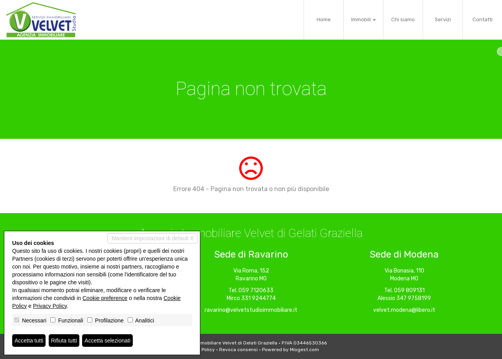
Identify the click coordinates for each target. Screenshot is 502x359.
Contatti (483, 19)
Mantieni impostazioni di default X (153, 238)
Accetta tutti (29, 340)
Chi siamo (403, 19)
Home (324, 19)
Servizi (443, 19)
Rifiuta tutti (64, 340)
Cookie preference (104, 298)
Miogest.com (304, 349)
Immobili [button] (363, 19)
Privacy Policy (50, 306)
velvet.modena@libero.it (404, 310)
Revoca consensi (238, 349)
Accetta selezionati (107, 340)
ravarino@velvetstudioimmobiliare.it (251, 310)
